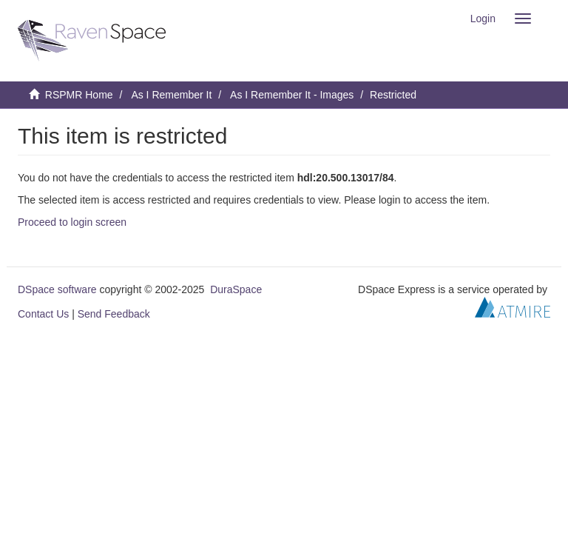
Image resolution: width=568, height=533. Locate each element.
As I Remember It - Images (292, 95)
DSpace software (57, 289)
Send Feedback (114, 314)
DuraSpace (236, 289)
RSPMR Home (79, 95)
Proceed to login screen (72, 222)
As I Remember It (171, 95)
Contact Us (43, 314)
